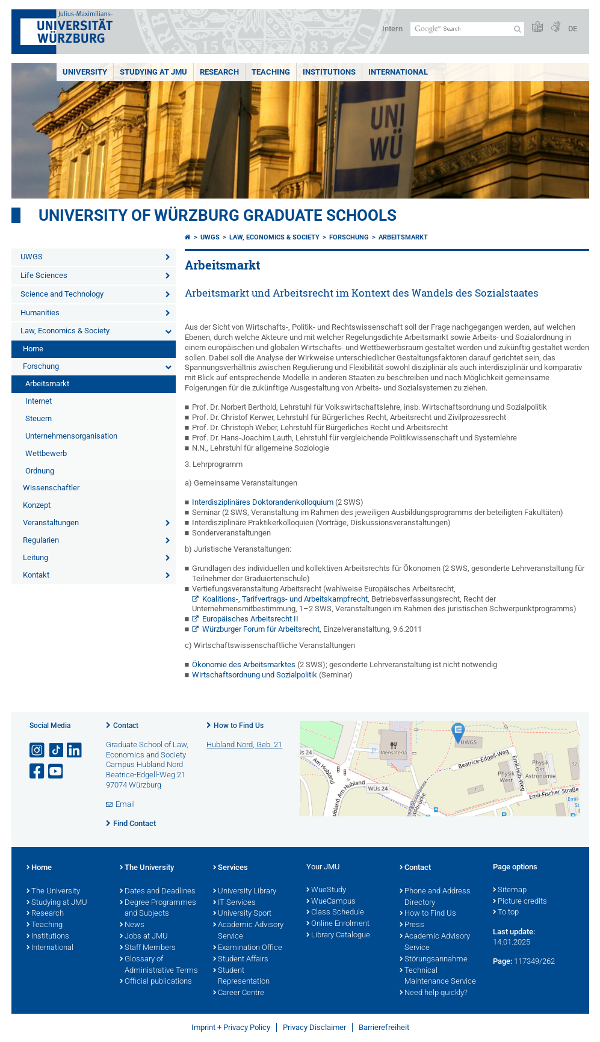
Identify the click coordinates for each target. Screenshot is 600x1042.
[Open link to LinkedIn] (75, 750)
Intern (392, 28)
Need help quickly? (434, 993)
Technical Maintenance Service (438, 977)
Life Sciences (43, 275)
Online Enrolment (338, 924)
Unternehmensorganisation (71, 435)
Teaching (271, 71)
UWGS (31, 256)
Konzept (37, 505)
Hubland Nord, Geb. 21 (244, 744)
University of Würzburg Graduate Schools (218, 215)
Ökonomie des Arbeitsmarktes (243, 664)
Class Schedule (335, 912)
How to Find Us (239, 725)
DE (572, 28)
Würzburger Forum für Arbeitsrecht (261, 629)
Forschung (41, 366)
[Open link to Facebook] (37, 771)
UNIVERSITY (85, 71)
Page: (502, 961)
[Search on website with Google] (467, 29)
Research (45, 913)
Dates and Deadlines (158, 891)
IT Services (234, 903)
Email (125, 804)
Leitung (35, 557)
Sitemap (510, 890)
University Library (244, 891)
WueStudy (326, 890)
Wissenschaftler (51, 487)
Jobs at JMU (144, 936)
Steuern (38, 418)
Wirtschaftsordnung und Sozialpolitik (255, 674)
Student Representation (241, 977)
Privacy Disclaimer (314, 1027)
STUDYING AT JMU (153, 71)
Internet (38, 400)
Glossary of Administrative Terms (159, 965)
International (398, 71)
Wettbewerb (46, 453)
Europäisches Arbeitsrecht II (250, 618)
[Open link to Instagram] (37, 750)
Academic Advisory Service (248, 931)
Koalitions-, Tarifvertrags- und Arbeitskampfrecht (285, 598)
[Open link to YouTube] (56, 771)
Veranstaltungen (51, 522)
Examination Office (247, 948)
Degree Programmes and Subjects (158, 909)
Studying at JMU (56, 903)
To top (506, 912)
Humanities (40, 312)
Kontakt (36, 574)
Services (230, 868)
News (132, 925)
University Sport (242, 913)
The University (53, 891)
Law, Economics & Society (65, 330)
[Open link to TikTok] (56, 750)
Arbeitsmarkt (47, 383)
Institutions (47, 936)
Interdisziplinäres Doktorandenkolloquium (262, 502)
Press (412, 925)
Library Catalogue (338, 935)
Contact (125, 725)
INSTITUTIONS (329, 71)
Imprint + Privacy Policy (230, 1027)
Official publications (156, 981)
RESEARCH (219, 71)
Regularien (41, 539)
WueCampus (331, 901)
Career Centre (238, 993)
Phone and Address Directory (435, 897)
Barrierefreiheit (384, 1027)
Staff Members (148, 948)
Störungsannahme (434, 959)
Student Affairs (240, 959)
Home (33, 348)
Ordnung (39, 470)
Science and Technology (62, 293)
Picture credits (520, 901)
